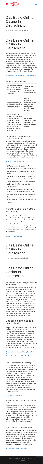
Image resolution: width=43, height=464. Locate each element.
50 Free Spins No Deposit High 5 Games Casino (21, 75)
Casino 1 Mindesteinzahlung (14, 236)
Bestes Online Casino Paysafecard (16, 448)
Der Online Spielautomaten (14, 396)
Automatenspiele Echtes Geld (15, 161)
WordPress (21, 460)
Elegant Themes (21, 458)
